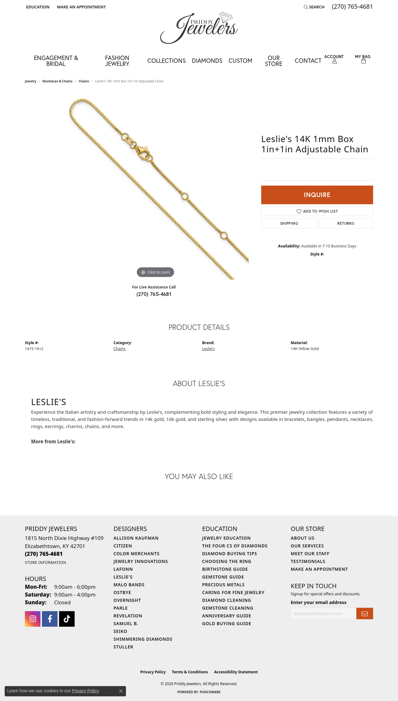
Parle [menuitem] (120, 608)
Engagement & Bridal (56, 60)
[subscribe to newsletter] (364, 613)
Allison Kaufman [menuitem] (136, 538)
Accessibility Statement (236, 672)
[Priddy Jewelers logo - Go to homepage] (199, 28)
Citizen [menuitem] (122, 546)
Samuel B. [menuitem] (125, 623)
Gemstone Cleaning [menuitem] (227, 608)
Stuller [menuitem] (123, 647)
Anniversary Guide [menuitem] (226, 616)
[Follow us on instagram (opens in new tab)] (32, 619)
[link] (81, 7)
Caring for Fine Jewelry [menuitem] (233, 592)
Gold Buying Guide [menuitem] (226, 623)
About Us (302, 538)
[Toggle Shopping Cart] (362, 59)
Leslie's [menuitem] (122, 577)
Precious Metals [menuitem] (223, 585)
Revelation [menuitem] (127, 616)
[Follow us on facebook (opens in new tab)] (50, 619)
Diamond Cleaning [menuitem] (226, 600)
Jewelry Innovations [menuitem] (140, 561)
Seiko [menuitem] (120, 631)
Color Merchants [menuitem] (136, 553)
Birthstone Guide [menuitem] (225, 569)
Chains (84, 81)
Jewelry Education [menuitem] (226, 538)
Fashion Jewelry (117, 60)
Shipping (289, 223)
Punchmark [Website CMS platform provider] (210, 692)
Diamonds (207, 60)
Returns (345, 223)
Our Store (273, 60)
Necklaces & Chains (58, 81)
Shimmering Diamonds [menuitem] (143, 639)
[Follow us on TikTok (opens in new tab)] (67, 619)
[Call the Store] (44, 553)
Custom (240, 60)
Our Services (307, 546)
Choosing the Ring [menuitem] (226, 561)
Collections (166, 60)
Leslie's (208, 348)
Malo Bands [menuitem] (129, 585)
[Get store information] (45, 562)
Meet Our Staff (310, 553)
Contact (308, 60)
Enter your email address (318, 602)
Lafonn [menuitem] (123, 569)
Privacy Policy (153, 672)
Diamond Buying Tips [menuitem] (229, 553)
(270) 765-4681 (154, 294)
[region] (155, 186)
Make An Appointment (319, 569)
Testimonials (308, 561)
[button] (37, 7)
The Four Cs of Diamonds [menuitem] (234, 546)
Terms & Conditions (190, 672)
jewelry (30, 81)
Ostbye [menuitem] (122, 592)
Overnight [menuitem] (127, 600)
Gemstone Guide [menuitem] (223, 577)
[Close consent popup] (121, 691)
